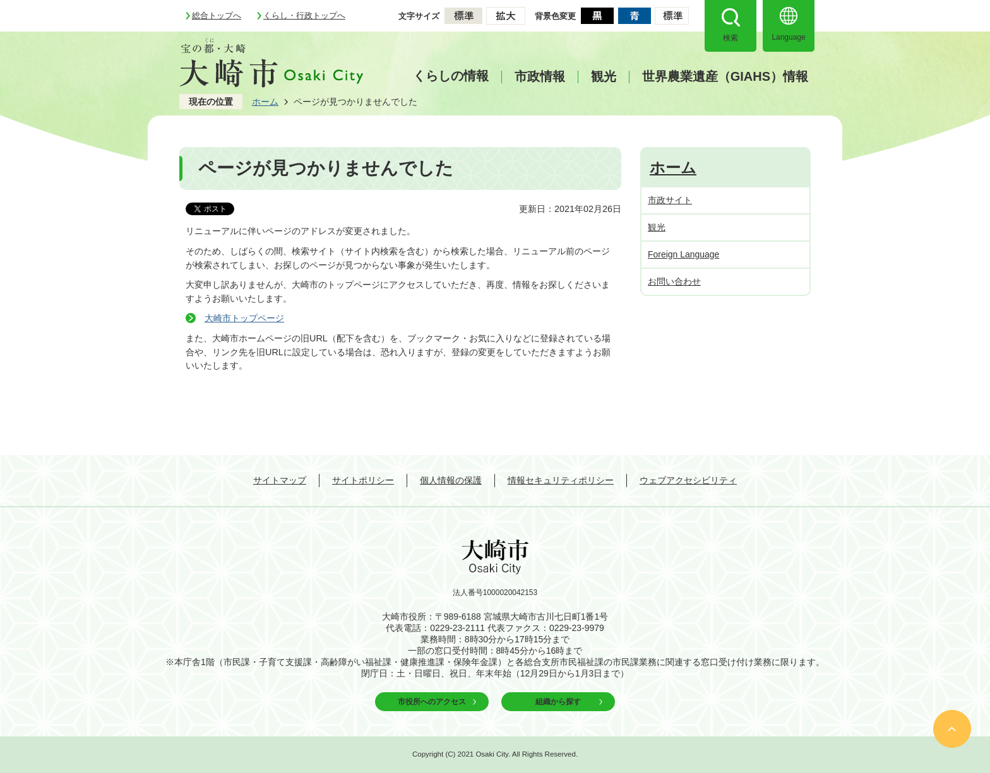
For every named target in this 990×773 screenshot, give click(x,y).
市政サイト (670, 200)
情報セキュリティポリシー (561, 480)
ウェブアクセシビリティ (688, 480)
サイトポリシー (363, 480)
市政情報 (540, 76)
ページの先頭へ (952, 729)
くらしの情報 (451, 76)
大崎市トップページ (244, 318)
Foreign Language (683, 254)
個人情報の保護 (451, 480)
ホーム (265, 102)
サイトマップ (279, 480)
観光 (603, 76)
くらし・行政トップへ (304, 15)
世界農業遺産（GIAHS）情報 (725, 76)
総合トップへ (216, 15)
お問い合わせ (674, 281)
